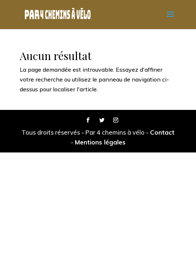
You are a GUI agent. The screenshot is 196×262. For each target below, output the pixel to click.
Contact (162, 132)
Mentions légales (100, 142)
